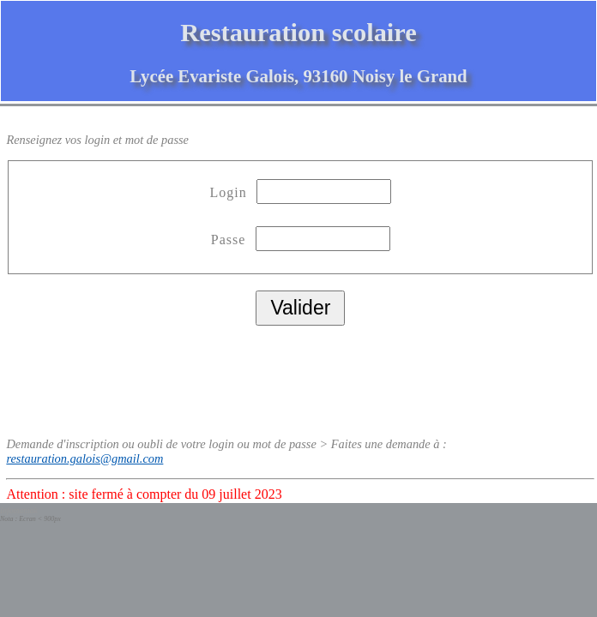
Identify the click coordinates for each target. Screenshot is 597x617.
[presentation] (136, 375)
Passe (230, 239)
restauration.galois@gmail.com (84, 458)
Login (230, 192)
